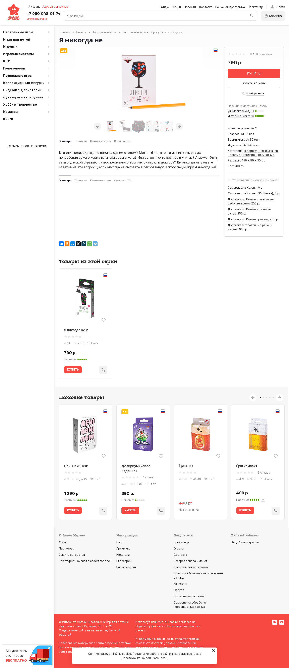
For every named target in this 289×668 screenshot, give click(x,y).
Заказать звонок (37, 18)
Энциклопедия (126, 567)
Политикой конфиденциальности (144, 658)
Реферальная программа (191, 567)
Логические (266, 154)
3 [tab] (266, 397)
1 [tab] (260, 397)
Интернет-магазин (241, 116)
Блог (119, 542)
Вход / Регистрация (245, 542)
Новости (190, 7)
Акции (177, 7)
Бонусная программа (230, 7)
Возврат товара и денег (190, 561)
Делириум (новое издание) (135, 468)
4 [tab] (270, 397)
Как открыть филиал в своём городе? (85, 561)
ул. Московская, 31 (241, 111)
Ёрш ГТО (186, 466)
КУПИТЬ (254, 73)
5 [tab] (273, 397)
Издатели (123, 554)
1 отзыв (148, 477)
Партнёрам (66, 548)
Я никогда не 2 (76, 330)
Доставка (205, 7)
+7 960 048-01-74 (43, 13)
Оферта (179, 590)
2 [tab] (263, 397)
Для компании (268, 150)
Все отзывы (264, 54)
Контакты (180, 583)
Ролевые (234, 154)
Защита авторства (72, 554)
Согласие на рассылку (189, 596)
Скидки (165, 7)
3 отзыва (264, 472)
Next (179, 126)
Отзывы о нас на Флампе (27, 146)
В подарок (249, 154)
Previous (97, 126)
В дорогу (250, 150)
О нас (63, 542)
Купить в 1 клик (253, 83)
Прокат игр (255, 7)
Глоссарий (123, 561)
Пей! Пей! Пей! (76, 466)
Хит (63, 50)
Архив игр (123, 548)
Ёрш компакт (246, 466)
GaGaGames (251, 145)
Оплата (179, 548)
